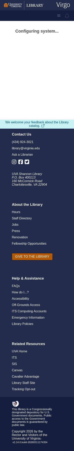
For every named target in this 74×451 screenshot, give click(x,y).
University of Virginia (26, 438)
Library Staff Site (23, 383)
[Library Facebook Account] (21, 162)
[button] (59, 15)
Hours (16, 212)
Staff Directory (22, 218)
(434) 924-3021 (22, 142)
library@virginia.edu (26, 148)
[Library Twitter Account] (28, 162)
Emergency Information (28, 317)
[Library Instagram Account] (15, 162)
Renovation (20, 237)
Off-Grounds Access (26, 305)
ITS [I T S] (14, 357)
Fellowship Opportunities (29, 243)
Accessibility (20, 298)
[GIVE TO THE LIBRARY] (32, 256)
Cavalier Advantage (25, 376)
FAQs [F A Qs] (16, 286)
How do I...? (20, 292)
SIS (14, 364)
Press (16, 231)
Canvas (17, 370)
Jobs (15, 224)
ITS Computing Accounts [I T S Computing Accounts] (29, 311)
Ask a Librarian (22, 154)
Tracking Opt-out (23, 389)
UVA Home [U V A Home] (19, 351)
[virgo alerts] (67, 15)
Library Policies (22, 324)
